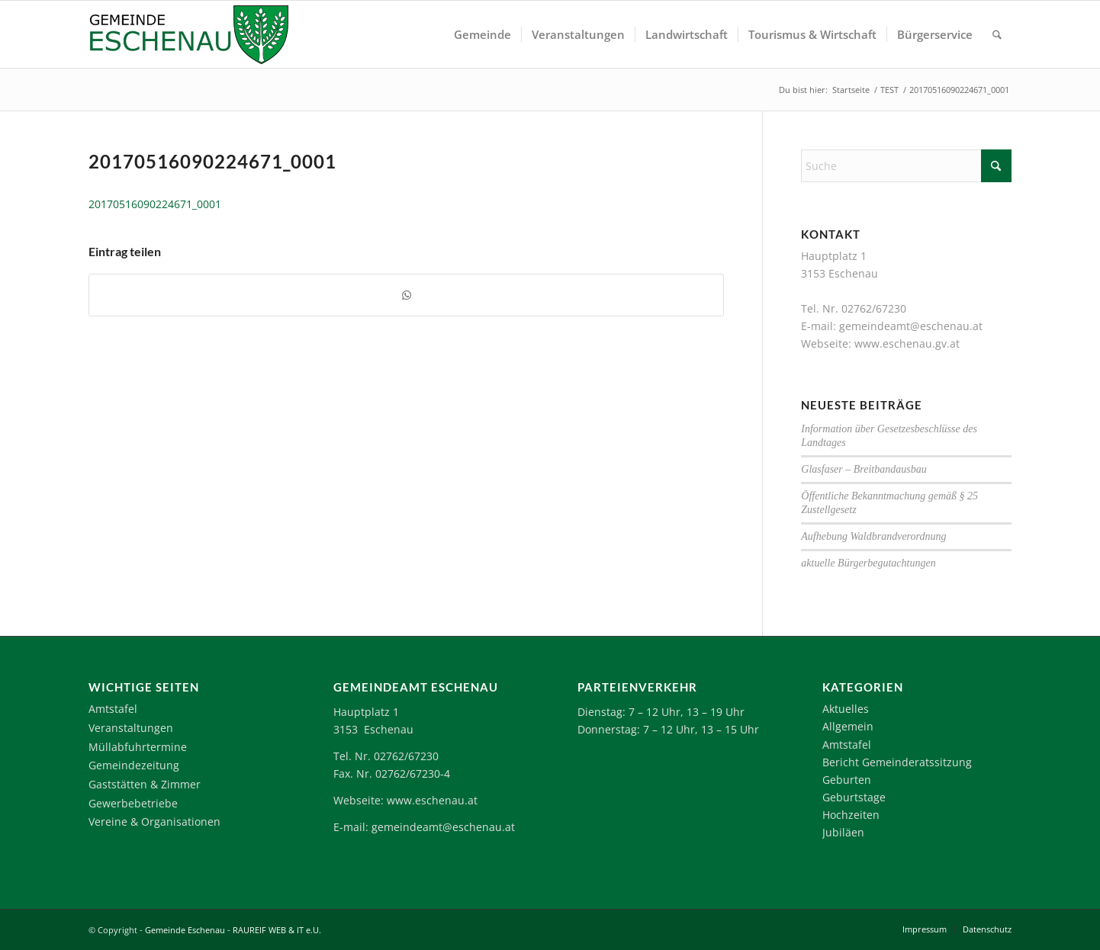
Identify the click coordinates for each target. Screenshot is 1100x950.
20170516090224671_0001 (154, 204)
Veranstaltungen (130, 728)
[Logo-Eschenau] (188, 34)
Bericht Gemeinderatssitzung (897, 762)
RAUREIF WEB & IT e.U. (277, 930)
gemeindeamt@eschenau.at (911, 326)
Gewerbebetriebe (133, 803)
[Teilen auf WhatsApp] (406, 295)
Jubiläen (843, 832)
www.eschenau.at (432, 800)
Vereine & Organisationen (154, 821)
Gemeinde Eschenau (185, 930)
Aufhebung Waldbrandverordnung (873, 536)
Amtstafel (112, 708)
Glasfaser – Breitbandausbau (863, 469)
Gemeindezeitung (133, 765)
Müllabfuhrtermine (137, 747)
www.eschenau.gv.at (907, 343)
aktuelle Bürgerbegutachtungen (868, 563)
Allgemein (847, 726)
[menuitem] (482, 34)
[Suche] (997, 34)
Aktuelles (845, 708)
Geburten (846, 779)
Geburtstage (854, 797)
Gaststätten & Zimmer (144, 784)
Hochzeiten (851, 814)
